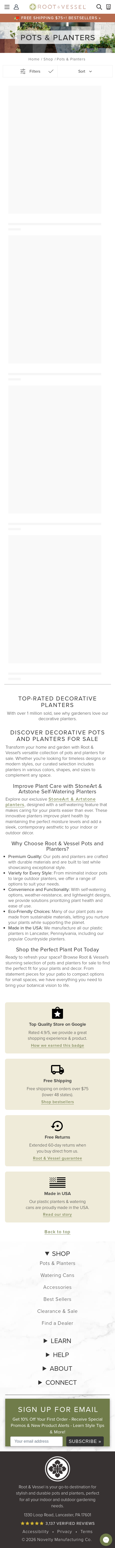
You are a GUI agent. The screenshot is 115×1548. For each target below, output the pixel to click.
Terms (86, 1532)
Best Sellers (58, 1299)
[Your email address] (36, 1441)
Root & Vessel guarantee (57, 1158)
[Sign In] (16, 7)
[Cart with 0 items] (109, 7)
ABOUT (61, 1369)
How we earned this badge (57, 1045)
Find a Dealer (57, 1323)
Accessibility (35, 1532)
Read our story (57, 1214)
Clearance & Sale (57, 1311)
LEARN (61, 1341)
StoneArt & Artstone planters (51, 802)
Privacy (64, 1532)
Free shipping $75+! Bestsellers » (61, 17)
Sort (81, 71)
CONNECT (61, 1382)
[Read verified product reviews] (57, 1524)
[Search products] (99, 7)
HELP (61, 1355)
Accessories (57, 1287)
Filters (35, 71)
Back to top (57, 1231)
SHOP (61, 1254)
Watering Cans (57, 1275)
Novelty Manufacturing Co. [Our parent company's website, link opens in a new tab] (64, 1540)
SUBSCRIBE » (85, 1441)
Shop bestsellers (57, 1101)
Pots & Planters (58, 1263)
